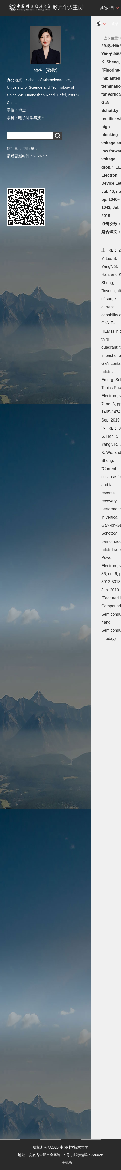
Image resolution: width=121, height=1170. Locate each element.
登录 (114, 24)
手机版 (67, 1162)
